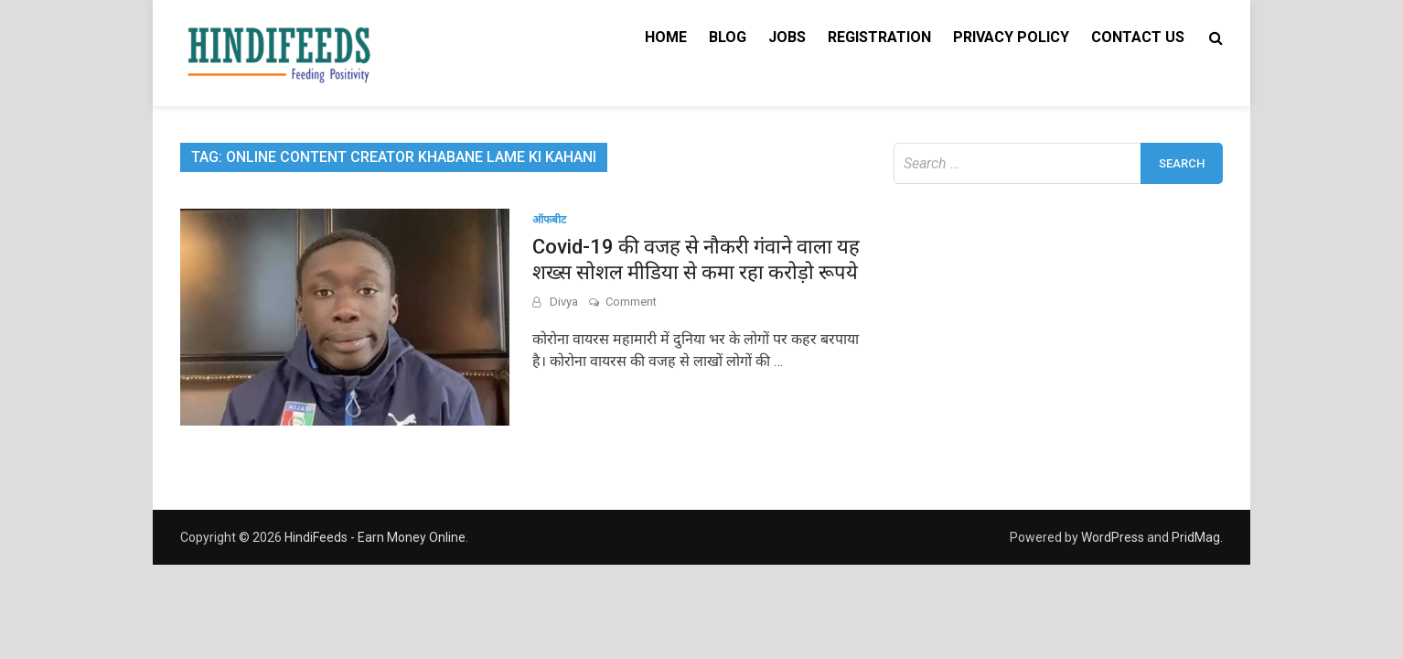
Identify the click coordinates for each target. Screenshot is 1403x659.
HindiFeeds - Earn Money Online (375, 537)
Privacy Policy (1011, 37)
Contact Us (1137, 37)
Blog (727, 37)
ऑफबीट (549, 219)
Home (666, 37)
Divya (564, 301)
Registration (879, 37)
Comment (631, 301)
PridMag (1196, 537)
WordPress (1112, 537)
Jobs (787, 37)
